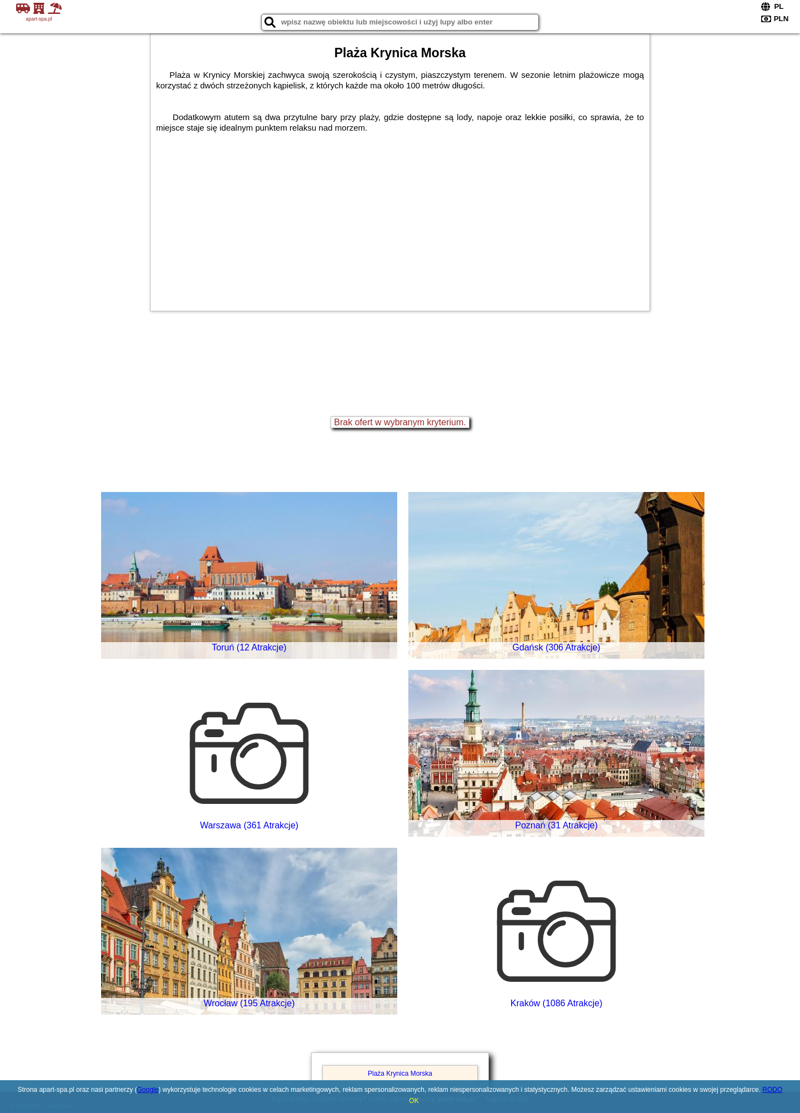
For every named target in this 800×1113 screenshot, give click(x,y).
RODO (772, 1090)
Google (147, 1090)
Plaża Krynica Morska (400, 1073)
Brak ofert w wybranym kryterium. (400, 422)
